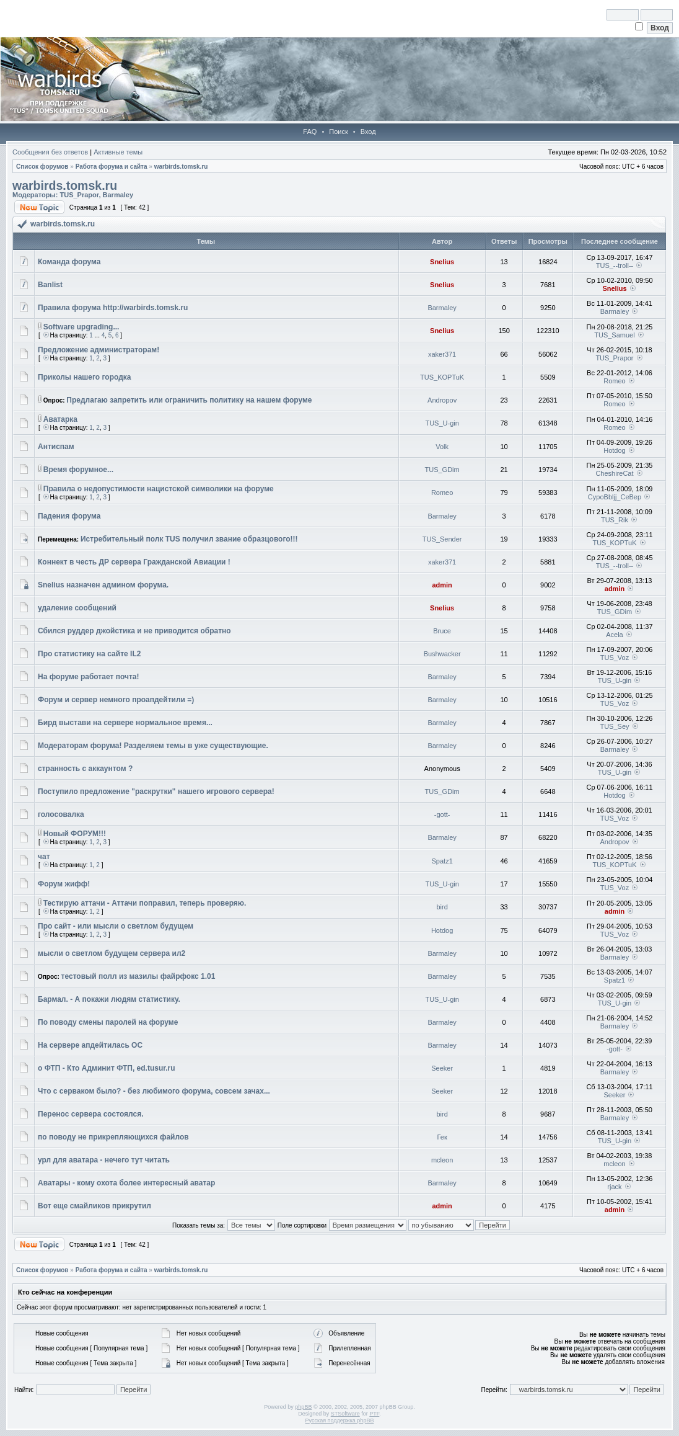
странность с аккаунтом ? (85, 768)
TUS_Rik (614, 520)
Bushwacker (442, 654)
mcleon (442, 1160)
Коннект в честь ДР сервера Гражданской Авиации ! (134, 562)
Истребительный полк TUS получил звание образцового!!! (189, 539)
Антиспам (56, 446)
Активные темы (118, 152)
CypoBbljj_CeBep (614, 497)
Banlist (50, 284)
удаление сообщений (77, 608)
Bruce (442, 631)
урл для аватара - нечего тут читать (104, 1160)
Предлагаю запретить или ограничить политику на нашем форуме (189, 400)
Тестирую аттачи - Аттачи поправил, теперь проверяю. (145, 903)
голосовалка (61, 814)
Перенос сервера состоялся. (91, 1114)
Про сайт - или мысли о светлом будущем (115, 926)
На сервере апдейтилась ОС (90, 1045)
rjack (614, 1186)
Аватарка (60, 419)
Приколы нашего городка (84, 377)
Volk (442, 446)
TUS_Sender (442, 539)
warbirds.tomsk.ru (181, 166)
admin (442, 585)
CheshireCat (614, 473)
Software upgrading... (81, 327)
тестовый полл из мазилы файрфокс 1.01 (138, 976)
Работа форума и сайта (111, 166)
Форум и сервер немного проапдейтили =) (116, 699)
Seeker (442, 1068)
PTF (374, 1414)
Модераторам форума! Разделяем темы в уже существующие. (153, 745)
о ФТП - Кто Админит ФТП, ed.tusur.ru (106, 1068)
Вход (368, 131)
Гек (442, 1137)
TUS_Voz (614, 657)
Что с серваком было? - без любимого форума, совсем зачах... (154, 1091)
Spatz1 (442, 861)
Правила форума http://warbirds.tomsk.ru (113, 307)
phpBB (303, 1407)
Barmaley (118, 194)
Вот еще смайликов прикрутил (94, 1206)
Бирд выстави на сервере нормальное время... (125, 722)
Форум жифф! (64, 884)
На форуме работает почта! (88, 676)
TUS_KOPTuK (442, 377)
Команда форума (69, 261)
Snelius (442, 261)
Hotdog (614, 450)
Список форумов (42, 166)
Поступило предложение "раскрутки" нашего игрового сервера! (156, 791)
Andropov (442, 400)
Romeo (614, 381)
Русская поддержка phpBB (339, 1420)
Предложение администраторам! (98, 350)
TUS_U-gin (441, 423)
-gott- (442, 814)
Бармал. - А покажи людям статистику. (109, 999)
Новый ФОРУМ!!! (74, 833)
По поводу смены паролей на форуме (108, 1022)
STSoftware (345, 1414)
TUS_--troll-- (615, 265)
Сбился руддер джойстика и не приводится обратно (134, 631)
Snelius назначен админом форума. (103, 585)
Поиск (338, 131)
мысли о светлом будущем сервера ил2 (111, 953)
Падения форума (69, 516)
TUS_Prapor (79, 194)
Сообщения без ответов (50, 152)
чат (44, 856)
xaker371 (442, 354)
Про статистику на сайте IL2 (89, 653)
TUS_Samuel (614, 335)
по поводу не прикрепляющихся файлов (113, 1137)
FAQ (310, 131)
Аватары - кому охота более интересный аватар (126, 1183)
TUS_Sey (614, 726)
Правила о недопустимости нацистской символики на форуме (158, 488)
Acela (614, 634)
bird (441, 907)
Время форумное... (78, 469)
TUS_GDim (442, 469)
